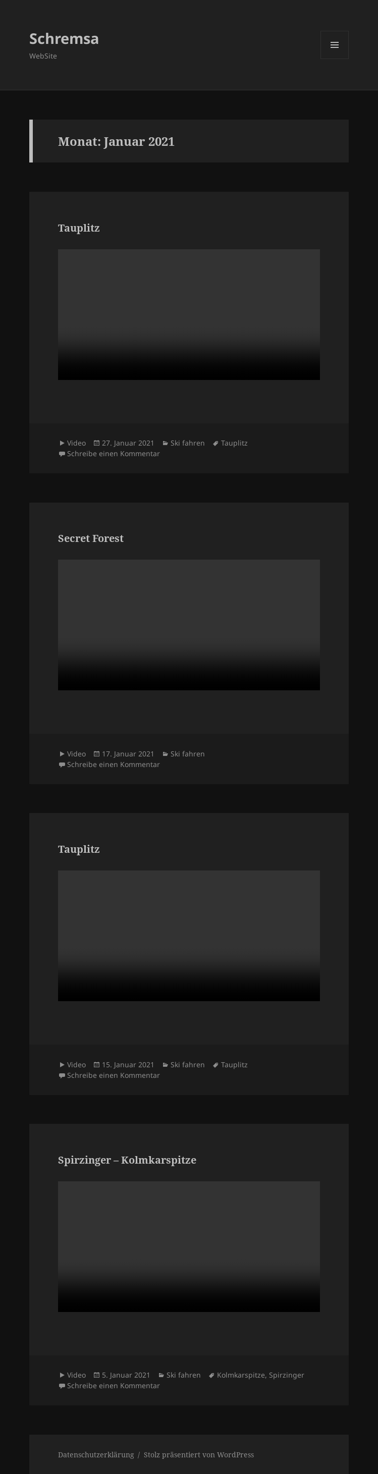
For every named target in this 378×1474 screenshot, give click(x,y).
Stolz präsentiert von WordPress (199, 1454)
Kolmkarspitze (241, 1375)
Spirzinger (286, 1375)
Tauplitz (79, 228)
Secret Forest (91, 538)
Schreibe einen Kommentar (113, 453)
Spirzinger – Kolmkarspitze (127, 1160)
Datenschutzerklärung (96, 1454)
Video (76, 443)
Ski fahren (188, 443)
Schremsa (64, 38)
